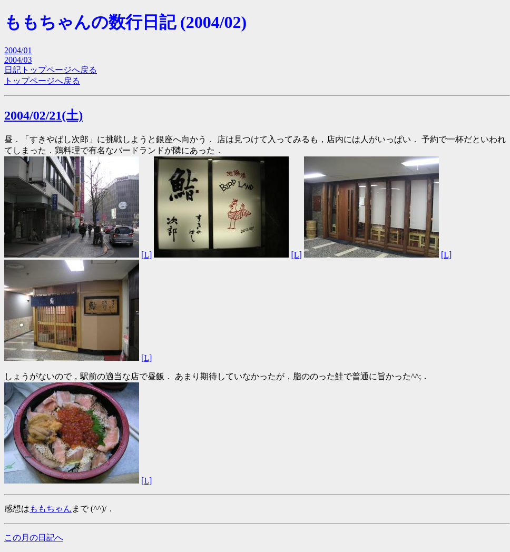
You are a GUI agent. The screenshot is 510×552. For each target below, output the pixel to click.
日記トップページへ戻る (50, 69)
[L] (146, 254)
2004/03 (18, 59)
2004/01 (18, 50)
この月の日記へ (33, 537)
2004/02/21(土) (43, 115)
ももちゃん (51, 508)
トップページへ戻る (42, 80)
